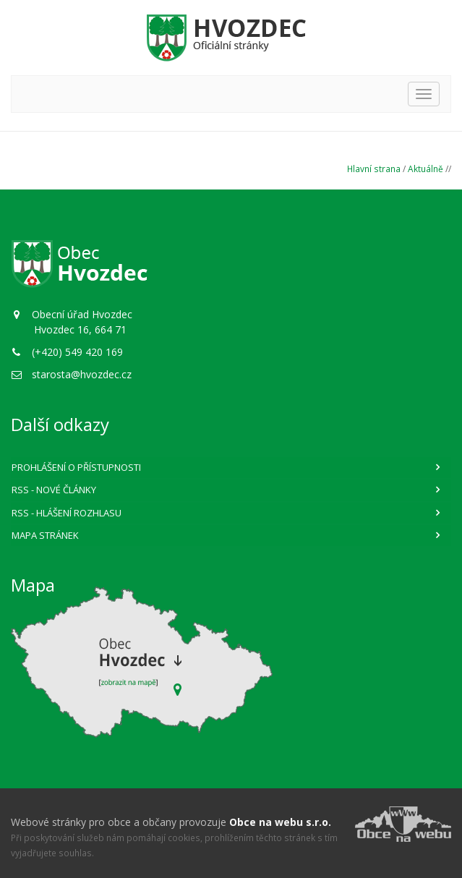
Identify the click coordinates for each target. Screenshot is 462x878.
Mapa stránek (45, 535)
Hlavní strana (374, 168)
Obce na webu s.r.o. (280, 822)
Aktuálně (425, 168)
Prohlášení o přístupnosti (76, 467)
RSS (54, 489)
